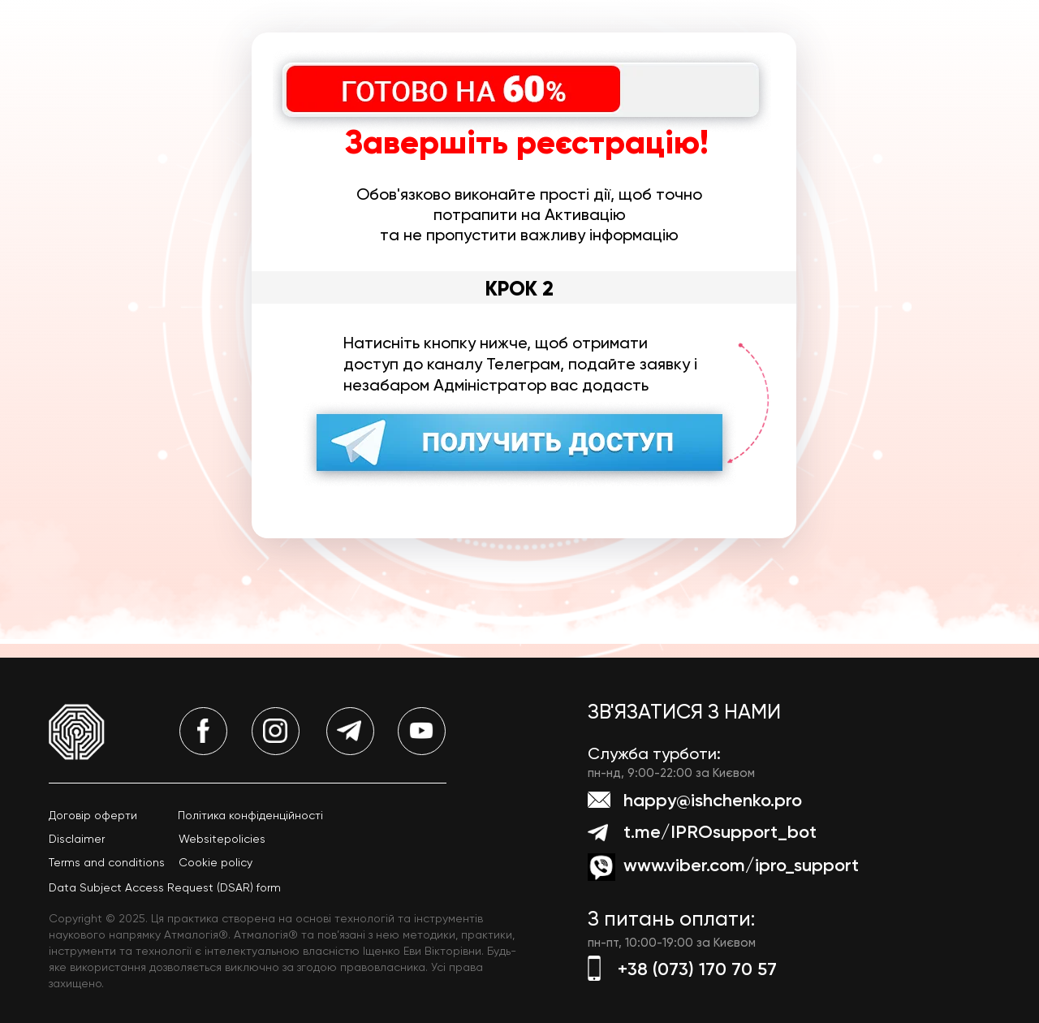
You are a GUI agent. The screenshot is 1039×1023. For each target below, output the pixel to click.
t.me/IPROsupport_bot (720, 832)
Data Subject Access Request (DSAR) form (165, 887)
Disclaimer (77, 838)
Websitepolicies (222, 838)
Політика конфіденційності (250, 815)
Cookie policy (215, 862)
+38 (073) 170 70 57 (697, 969)
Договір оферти (93, 815)
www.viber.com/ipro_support (741, 865)
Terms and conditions (107, 862)
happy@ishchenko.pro (712, 800)
